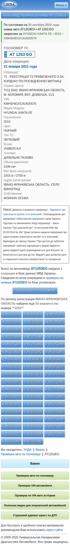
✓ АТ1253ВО (11, 351)
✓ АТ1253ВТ (54, 351)
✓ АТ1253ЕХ (54, 374)
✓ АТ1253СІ (11, 411)
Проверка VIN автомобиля (35, 485)
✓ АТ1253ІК (11, 329)
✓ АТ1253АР (54, 337)
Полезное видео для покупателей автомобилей (35, 505)
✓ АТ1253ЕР (11, 374)
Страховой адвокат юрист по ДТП (35, 515)
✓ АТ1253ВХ (11, 359)
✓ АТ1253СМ (55, 419)
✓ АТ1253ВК (32, 344)
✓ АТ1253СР (54, 426)
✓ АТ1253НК (33, 389)
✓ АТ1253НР (54, 396)
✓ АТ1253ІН (33, 329)
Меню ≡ (61, 5)
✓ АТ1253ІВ (33, 322)
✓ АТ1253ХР (11, 441)
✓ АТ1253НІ (11, 381)
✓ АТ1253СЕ (11, 419)
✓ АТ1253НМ (55, 389)
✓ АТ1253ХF (54, 434)
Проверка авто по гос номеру (35, 290)
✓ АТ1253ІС (54, 329)
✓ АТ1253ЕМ (33, 366)
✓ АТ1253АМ (33, 337)
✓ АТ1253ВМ (54, 344)
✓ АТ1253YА (33, 314)
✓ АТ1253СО (33, 426)
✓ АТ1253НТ (33, 404)
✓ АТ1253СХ (33, 434)
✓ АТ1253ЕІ (33, 359)
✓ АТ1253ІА (11, 322)
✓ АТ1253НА (33, 381)
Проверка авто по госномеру (35, 475)
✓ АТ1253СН (11, 426)
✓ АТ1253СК (33, 419)
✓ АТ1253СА (33, 411)
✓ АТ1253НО (33, 396)
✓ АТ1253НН (11, 396)
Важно (35, 463)
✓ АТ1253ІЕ (54, 322)
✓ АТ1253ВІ (11, 344)
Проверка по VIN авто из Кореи (35, 495)
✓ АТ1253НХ (54, 404)
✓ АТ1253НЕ (11, 389)
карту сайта (54, 529)
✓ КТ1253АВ (33, 441)
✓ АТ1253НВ (54, 381)
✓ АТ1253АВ (11, 337)
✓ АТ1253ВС (33, 351)
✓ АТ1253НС (11, 404)
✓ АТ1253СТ (11, 434)
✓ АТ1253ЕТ (33, 374)
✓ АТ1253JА (11, 314)
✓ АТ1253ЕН (54, 366)
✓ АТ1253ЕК (11, 366)
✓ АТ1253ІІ (54, 314)
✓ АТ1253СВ (54, 411)
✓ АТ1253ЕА (54, 359)
